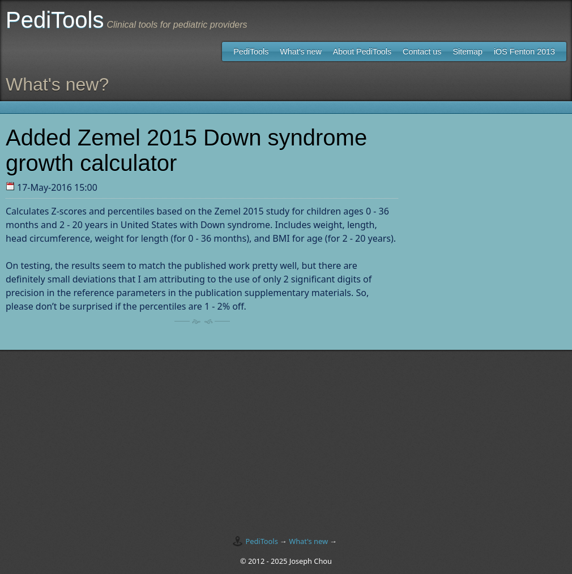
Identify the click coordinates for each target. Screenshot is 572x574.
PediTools (250, 51)
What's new (300, 51)
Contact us (422, 51)
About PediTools (362, 51)
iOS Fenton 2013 (524, 51)
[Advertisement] (286, 437)
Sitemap (467, 51)
